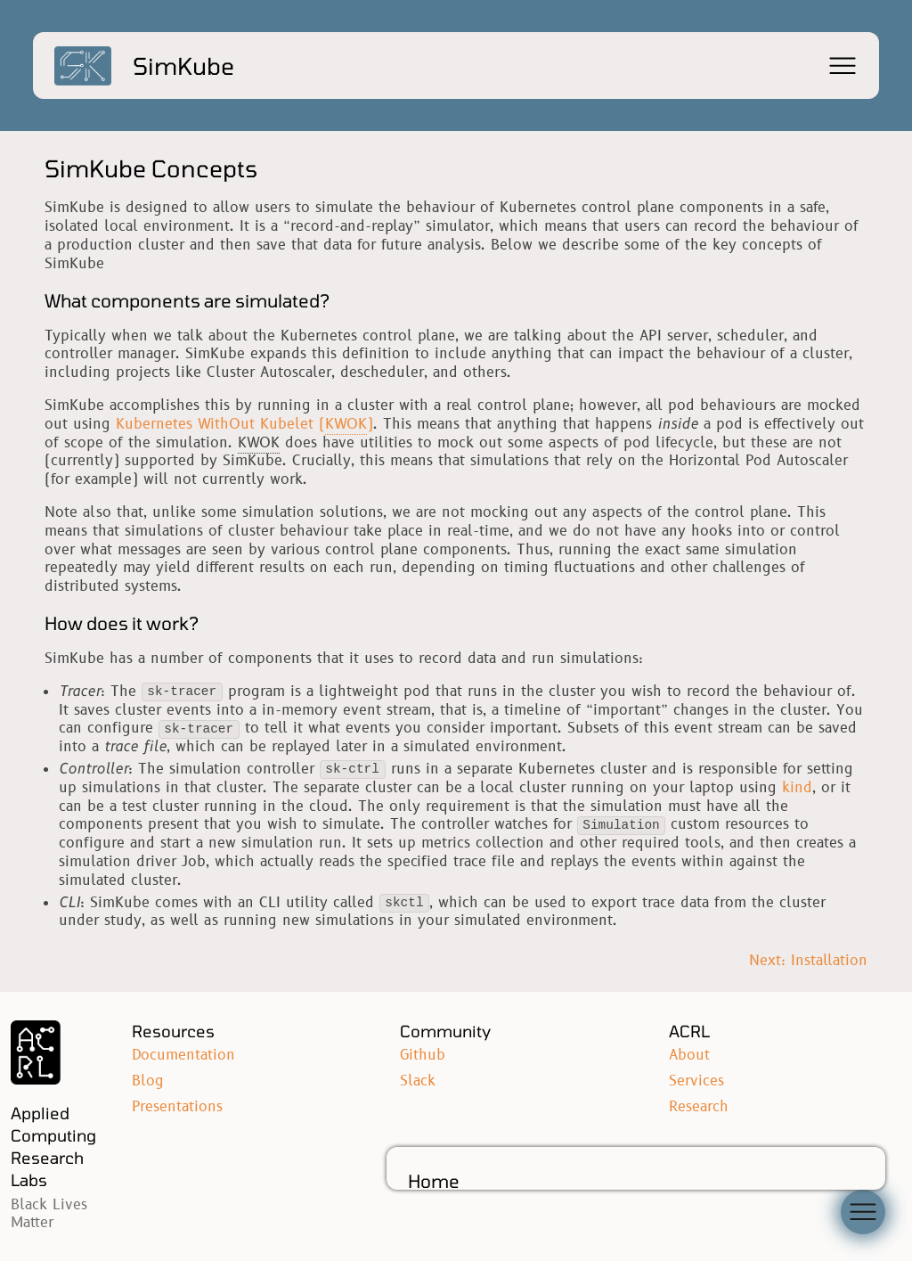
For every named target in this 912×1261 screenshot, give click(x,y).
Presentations (177, 1107)
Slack (418, 1081)
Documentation (183, 1055)
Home (434, 1180)
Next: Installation (808, 961)
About (689, 1055)
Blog (148, 1081)
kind (797, 788)
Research (699, 1107)
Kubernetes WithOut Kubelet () (244, 424)
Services (696, 1081)
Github (422, 1055)
